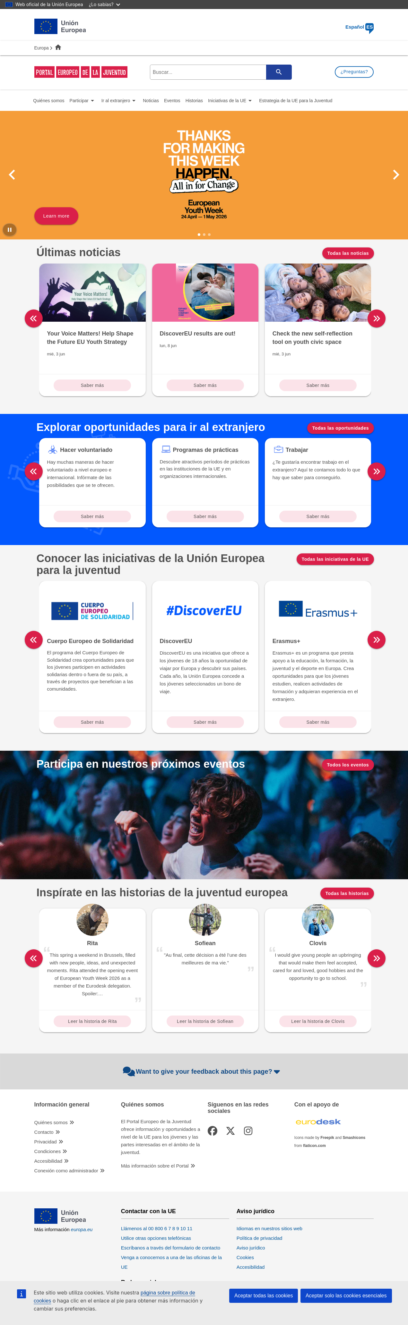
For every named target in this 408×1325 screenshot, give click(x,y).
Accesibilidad (48, 1161)
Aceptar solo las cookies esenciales (346, 1295)
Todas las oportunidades (340, 428)
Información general (62, 1105)
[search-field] (220, 72)
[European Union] (60, 1222)
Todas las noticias (348, 253)
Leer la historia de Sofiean (205, 1021)
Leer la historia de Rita (92, 1021)
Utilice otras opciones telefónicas (156, 1238)
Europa (41, 47)
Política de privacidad (259, 1238)
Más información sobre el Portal (155, 1165)
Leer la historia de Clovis (317, 1021)
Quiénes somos (51, 1122)
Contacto (44, 1132)
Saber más (92, 385)
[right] (377, 318)
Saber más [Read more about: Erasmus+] (317, 722)
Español (359, 27)
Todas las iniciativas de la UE (335, 559)
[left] (34, 318)
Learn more (56, 216)
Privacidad (45, 1141)
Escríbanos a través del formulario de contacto (170, 1247)
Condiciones (47, 1151)
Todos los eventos (348, 764)
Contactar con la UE (148, 1211)
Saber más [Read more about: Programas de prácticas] (205, 516)
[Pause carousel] (10, 229)
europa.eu (82, 1229)
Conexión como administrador (66, 1170)
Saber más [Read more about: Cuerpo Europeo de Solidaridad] (92, 722)
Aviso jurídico (255, 1211)
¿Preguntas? (354, 71)
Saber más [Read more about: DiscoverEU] (205, 722)
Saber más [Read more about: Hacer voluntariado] (92, 516)
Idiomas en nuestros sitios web (269, 1228)
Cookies (245, 1257)
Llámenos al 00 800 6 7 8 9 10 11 (157, 1228)
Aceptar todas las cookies (263, 1295)
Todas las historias (347, 893)
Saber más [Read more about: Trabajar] (317, 516)
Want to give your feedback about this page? (202, 1071)
